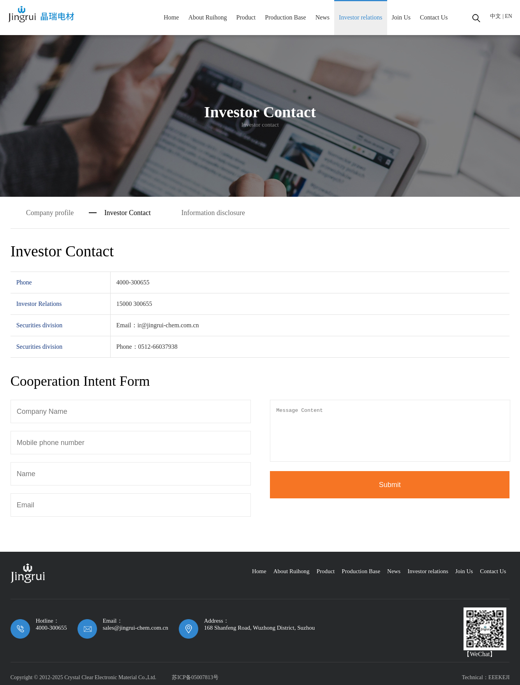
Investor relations (361, 17)
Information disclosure (213, 213)
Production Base (285, 17)
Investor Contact (127, 213)
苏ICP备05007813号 (195, 677)
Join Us (401, 17)
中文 (495, 16)
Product (246, 17)
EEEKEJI (498, 677)
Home (171, 17)
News (323, 17)
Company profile (50, 213)
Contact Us (434, 17)
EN (508, 16)
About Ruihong (207, 17)
